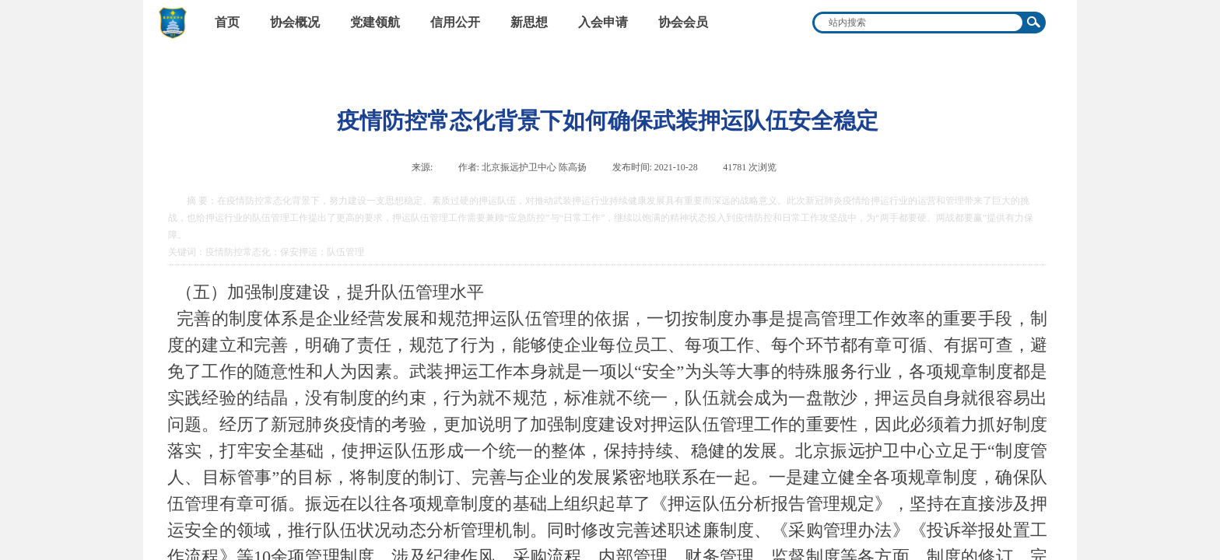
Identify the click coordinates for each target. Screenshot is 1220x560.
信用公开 (455, 22)
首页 (227, 22)
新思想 (529, 22)
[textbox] (919, 23)
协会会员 (683, 22)
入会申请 (603, 22)
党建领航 (375, 22)
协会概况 (295, 22)
